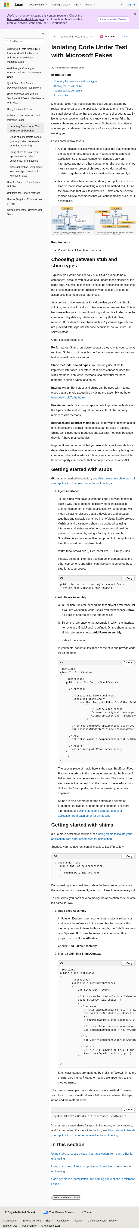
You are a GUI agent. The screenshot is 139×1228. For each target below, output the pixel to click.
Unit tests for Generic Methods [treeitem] (23, 192)
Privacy (77, 1220)
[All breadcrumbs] (54, 36)
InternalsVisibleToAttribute (67, 397)
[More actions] (133, 36)
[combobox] (24, 41)
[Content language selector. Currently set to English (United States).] (20, 1212)
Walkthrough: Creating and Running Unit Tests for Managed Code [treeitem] (24, 72)
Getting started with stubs (68, 86)
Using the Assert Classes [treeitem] (21, 109)
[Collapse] (43, 34)
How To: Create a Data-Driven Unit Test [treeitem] (23, 184)
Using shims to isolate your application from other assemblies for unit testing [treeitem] (24, 156)
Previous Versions (31, 1220)
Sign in (131, 4)
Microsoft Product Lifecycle (25, 19)
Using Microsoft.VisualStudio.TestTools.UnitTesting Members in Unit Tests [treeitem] (25, 98)
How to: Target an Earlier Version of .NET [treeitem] (25, 201)
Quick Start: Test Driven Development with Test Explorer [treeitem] (24, 85)
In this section (61, 95)
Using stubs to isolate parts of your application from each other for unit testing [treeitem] (26, 141)
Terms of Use (10, 1225)
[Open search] (122, 5)
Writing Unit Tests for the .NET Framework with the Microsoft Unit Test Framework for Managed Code (75, 36)
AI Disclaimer (10, 1220)
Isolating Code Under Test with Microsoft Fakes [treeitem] (25, 128)
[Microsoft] (6, 4)
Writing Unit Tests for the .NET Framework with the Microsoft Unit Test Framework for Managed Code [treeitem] (23, 55)
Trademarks (28, 1225)
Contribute (63, 1220)
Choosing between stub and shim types (75, 81)
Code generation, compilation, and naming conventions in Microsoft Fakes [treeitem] (26, 171)
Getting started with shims (68, 90)
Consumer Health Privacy (102, 1220)
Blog (48, 1220)
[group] (97, 714)
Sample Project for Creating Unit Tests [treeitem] (24, 212)
